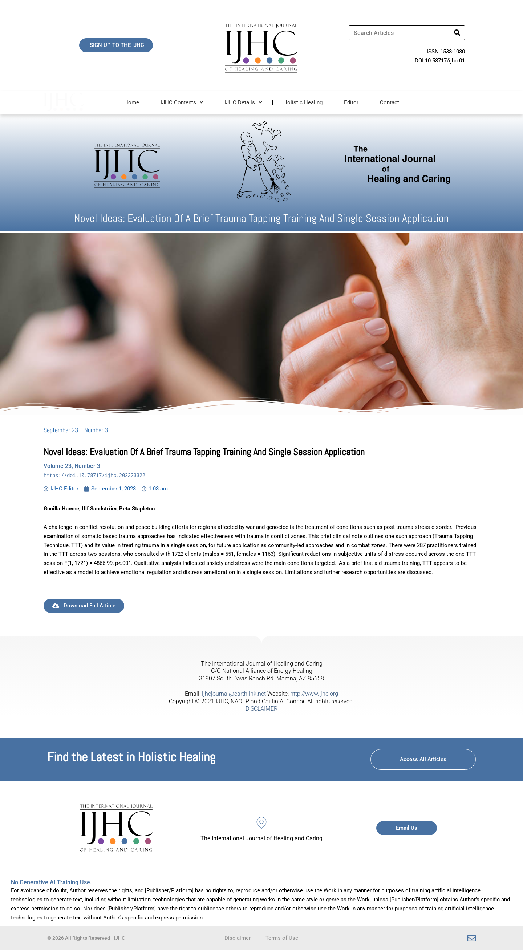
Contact (389, 102)
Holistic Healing (303, 102)
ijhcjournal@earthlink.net (234, 693)
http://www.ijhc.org (314, 693)
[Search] (457, 33)
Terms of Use (281, 938)
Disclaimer (237, 938)
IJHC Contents (182, 102)
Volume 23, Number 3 (72, 465)
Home (131, 102)
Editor (351, 102)
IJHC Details (243, 102)
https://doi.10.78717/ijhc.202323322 (94, 475)
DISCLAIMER (261, 708)
